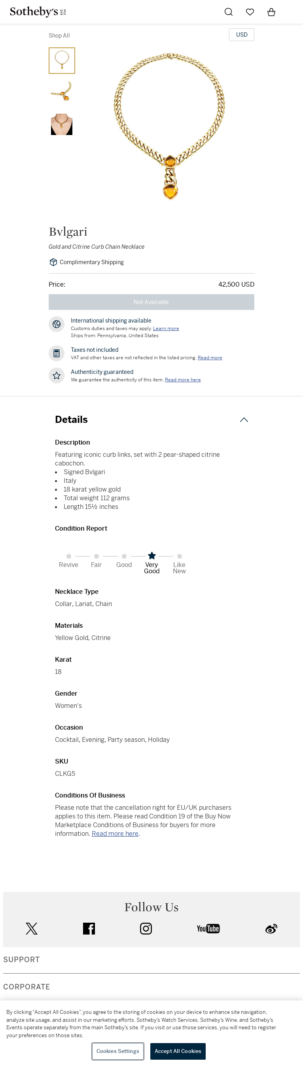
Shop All (59, 35)
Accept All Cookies (178, 1051)
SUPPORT (21, 959)
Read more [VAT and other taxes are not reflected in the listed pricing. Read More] (210, 358)
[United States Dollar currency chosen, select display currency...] (241, 34)
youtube (208, 928)
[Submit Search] (229, 12)
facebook (89, 929)
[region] (151, 1033)
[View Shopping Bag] (271, 12)
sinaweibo (271, 929)
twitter (32, 929)
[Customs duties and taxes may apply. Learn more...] (166, 328)
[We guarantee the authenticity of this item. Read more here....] (183, 379)
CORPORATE (26, 987)
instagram (146, 929)
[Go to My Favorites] (250, 12)
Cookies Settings (118, 1051)
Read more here (115, 834)
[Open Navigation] (293, 12)
